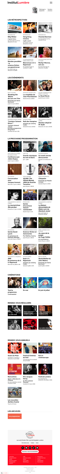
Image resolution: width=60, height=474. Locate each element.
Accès (37, 442)
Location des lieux (41, 457)
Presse (39, 459)
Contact (32, 442)
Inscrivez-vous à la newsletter (30, 451)
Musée (10, 459)
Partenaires (40, 456)
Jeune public (26, 460)
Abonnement (40, 460)
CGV (30, 472)
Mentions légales (30, 469)
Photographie (12, 461)
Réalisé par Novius (30, 468)
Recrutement (40, 461)
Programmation (12, 457)
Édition (24, 459)
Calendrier (11, 456)
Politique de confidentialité (30, 471)
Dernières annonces (50, 10)
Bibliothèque (26, 461)
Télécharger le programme (42, 10)
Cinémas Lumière (27, 457)
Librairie (11, 463)
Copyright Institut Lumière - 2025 (30, 467)
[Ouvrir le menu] (51, 3)
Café (24, 456)
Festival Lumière (13, 460)
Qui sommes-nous (25, 442)
